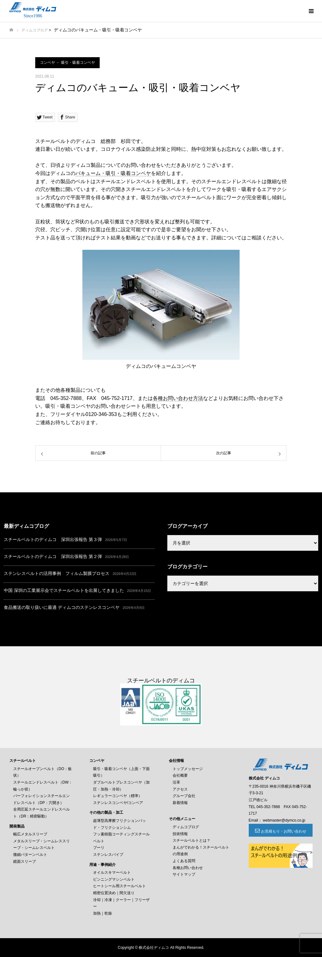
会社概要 (180, 775)
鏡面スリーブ (24, 861)
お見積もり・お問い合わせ (283, 831)
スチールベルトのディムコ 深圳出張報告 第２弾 (53, 556)
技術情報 (180, 834)
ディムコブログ (34, 30)
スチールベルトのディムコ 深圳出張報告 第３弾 (53, 539)
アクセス (180, 789)
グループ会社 (184, 796)
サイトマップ (184, 874)
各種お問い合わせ (188, 868)
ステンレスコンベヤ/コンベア (118, 803)
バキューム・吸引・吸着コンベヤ (113, 173)
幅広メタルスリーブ (30, 834)
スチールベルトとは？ (191, 840)
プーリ (98, 847)
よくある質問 (184, 861)
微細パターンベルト (30, 854)
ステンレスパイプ (108, 854)
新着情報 (180, 803)
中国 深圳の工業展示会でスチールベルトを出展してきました (64, 590)
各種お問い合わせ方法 (178, 398)
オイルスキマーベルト (112, 872)
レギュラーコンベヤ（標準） (117, 796)
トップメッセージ (188, 769)
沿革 (176, 782)
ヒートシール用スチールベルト (119, 886)
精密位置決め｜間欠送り (114, 893)
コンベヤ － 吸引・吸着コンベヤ (67, 62)
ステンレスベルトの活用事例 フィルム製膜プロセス (56, 573)
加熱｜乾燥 (102, 913)
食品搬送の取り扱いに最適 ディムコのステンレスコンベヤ (61, 607)
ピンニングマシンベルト (114, 879)
